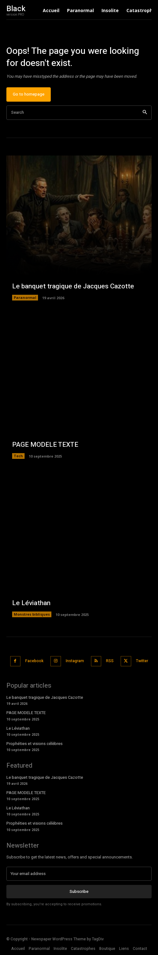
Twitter (142, 661)
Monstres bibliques (32, 614)
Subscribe (79, 891)
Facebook (34, 661)
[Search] (145, 112)
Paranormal (25, 297)
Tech (18, 455)
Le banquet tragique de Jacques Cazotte (73, 286)
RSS (110, 661)
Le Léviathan (31, 603)
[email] (79, 874)
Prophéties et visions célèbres (34, 744)
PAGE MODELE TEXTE (45, 445)
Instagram (75, 661)
